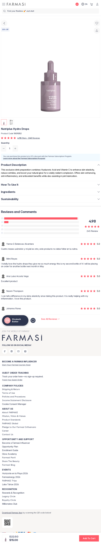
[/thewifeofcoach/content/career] (5, 431)
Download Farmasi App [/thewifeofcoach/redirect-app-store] (12, 513)
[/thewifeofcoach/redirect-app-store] (7, 522)
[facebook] (4, 351)
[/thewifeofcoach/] (16, 4)
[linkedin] (25, 351)
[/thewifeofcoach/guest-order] (12, 379)
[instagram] (11, 351)
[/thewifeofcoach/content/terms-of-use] (8, 393)
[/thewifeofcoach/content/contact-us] (7, 434)
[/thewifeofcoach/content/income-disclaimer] (16, 400)
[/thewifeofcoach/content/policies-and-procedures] (13, 396)
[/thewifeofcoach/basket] (91, 4)
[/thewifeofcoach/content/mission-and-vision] (14, 416)
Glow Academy (9, 454)
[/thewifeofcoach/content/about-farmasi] (10, 412)
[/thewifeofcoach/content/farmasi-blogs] (8, 465)
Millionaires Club (9, 504)
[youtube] (18, 351)
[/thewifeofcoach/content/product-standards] (11, 420)
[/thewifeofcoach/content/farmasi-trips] (9, 480)
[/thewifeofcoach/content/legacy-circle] (8, 496)
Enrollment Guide (10, 450)
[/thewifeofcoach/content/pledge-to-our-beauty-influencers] (19, 427)
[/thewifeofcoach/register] (16, 364)
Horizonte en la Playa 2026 (15, 473)
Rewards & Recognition (13, 492)
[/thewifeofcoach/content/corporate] (10, 423)
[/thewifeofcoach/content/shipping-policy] (11, 389)
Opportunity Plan (10, 446)
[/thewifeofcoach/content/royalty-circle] (9, 500)
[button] (89, 538)
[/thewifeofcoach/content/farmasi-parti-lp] (9, 457)
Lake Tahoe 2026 (10, 484)
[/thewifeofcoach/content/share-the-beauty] (10, 461)
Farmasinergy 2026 (11, 477)
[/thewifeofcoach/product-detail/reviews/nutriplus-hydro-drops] (50, 319)
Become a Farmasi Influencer (16, 443)
